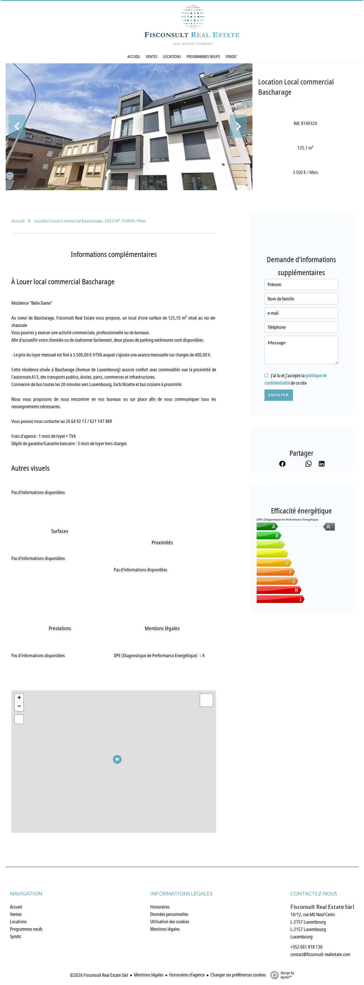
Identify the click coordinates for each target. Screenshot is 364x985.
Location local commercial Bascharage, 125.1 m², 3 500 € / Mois (90, 220)
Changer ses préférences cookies (238, 975)
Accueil (17, 220)
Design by (280, 975)
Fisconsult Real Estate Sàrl (322, 907)
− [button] (19, 706)
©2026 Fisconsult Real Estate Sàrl (99, 975)
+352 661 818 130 (306, 947)
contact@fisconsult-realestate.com (320, 954)
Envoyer (278, 395)
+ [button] (19, 698)
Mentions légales (149, 975)
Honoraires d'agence (187, 975)
